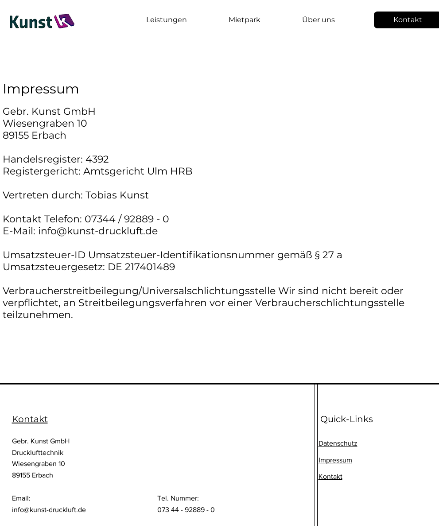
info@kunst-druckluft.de (49, 509)
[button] (152, 20)
